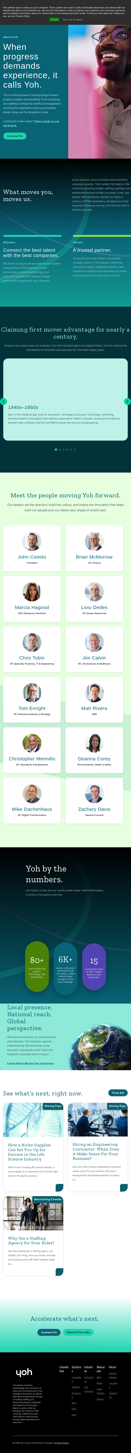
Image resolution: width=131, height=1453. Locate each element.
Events (100, 1398)
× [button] (3, 4)
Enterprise (76, 1388)
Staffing (75, 1383)
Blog (99, 1377)
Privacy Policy (62, 1443)
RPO (74, 1394)
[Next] (127, 401)
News (99, 1383)
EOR (74, 1400)
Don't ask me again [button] (72, 19)
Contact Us (15, 136)
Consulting (76, 1377)
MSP (74, 1405)
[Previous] (3, 401)
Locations (113, 1382)
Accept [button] (53, 19)
